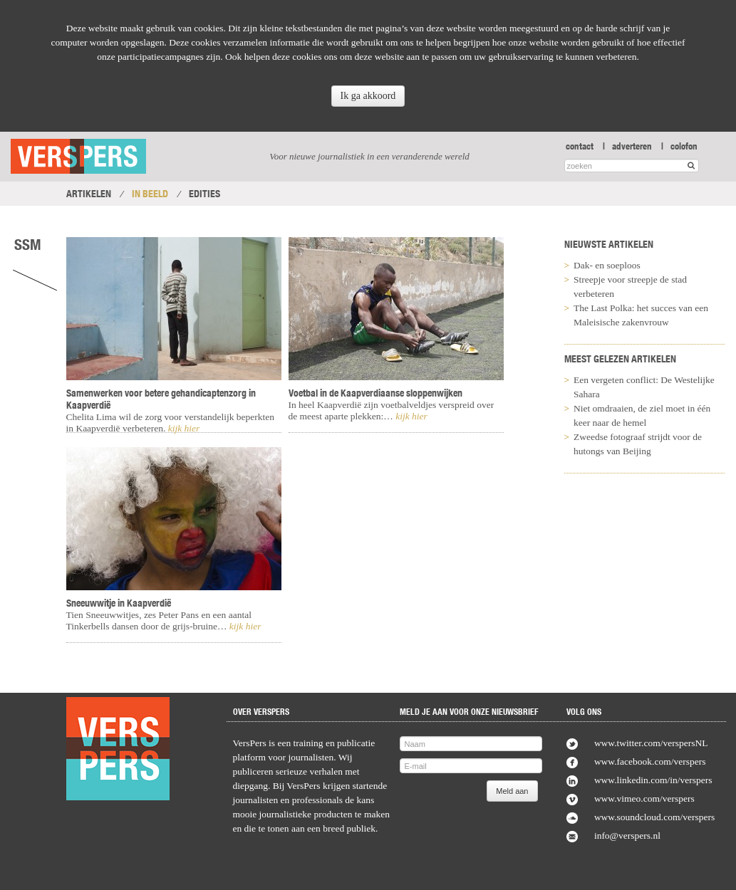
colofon (684, 146)
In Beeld (150, 193)
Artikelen (88, 193)
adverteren (632, 146)
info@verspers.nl (627, 835)
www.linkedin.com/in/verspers (653, 780)
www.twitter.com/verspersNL (651, 743)
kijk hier (182, 428)
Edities (204, 193)
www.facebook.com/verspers (650, 761)
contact (580, 146)
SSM (27, 244)
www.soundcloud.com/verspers (654, 817)
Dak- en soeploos (607, 265)
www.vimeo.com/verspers (644, 798)
